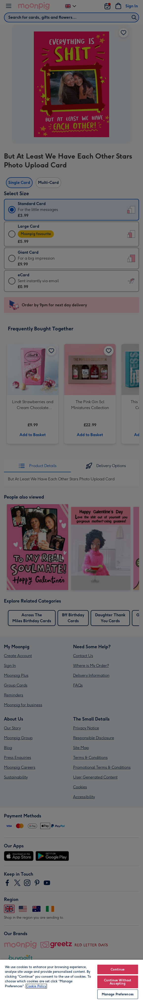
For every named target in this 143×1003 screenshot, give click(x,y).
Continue (117, 969)
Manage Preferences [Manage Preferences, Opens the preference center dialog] (118, 994)
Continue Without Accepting (117, 981)
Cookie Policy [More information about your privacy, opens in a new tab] (36, 986)
